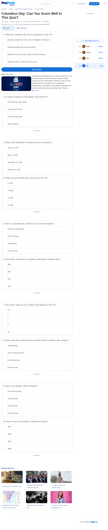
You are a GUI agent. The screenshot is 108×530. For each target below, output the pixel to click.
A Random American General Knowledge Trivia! (59, 506)
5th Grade (32, 21)
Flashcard (22, 28)
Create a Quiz (94, 3)
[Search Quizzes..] (57, 4)
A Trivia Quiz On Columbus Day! (11, 486)
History (6, 21)
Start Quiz (37, 69)
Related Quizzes (7, 468)
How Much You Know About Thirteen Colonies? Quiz (10, 506)
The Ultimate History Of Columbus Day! (58, 486)
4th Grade (26, 21)
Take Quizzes (81, 3)
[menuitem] (81, 4)
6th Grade (38, 21)
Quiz (6, 28)
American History (14, 21)
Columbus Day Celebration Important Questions (34, 486)
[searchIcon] (72, 3)
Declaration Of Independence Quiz (35, 506)
